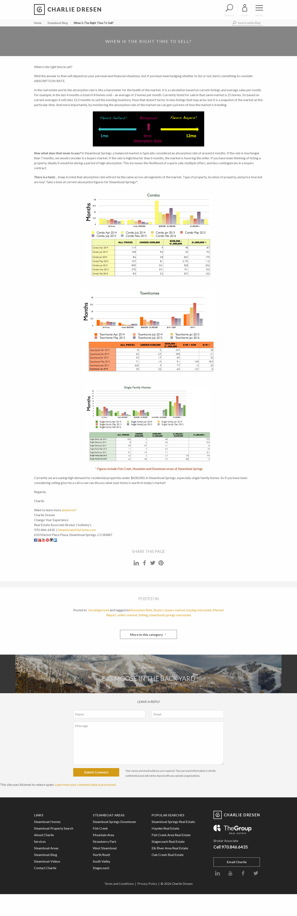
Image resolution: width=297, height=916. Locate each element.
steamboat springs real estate (170, 615)
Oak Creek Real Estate (168, 855)
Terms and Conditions (119, 883)
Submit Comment (96, 772)
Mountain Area (103, 835)
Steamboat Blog (57, 23)
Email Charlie (237, 862)
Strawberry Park (104, 841)
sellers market (127, 615)
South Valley (101, 861)
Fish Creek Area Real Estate (171, 835)
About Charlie (44, 835)
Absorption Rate (140, 610)
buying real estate (199, 610)
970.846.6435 (235, 846)
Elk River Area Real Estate (170, 848)
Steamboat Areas (46, 848)
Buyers (158, 610)
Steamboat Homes (47, 822)
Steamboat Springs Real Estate (173, 822)
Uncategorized (98, 610)
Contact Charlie (45, 868)
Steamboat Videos (47, 861)
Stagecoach (101, 868)
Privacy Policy (147, 883)
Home (37, 23)
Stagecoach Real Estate (168, 841)
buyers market (175, 610)
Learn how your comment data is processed (85, 784)
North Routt (101, 855)
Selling (143, 615)
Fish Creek (100, 828)
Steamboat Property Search (53, 828)
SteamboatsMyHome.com (77, 530)
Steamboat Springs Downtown (114, 822)
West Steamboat (105, 848)
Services (40, 841)
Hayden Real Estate (165, 828)
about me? (69, 510)
